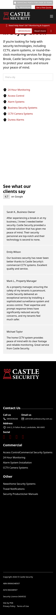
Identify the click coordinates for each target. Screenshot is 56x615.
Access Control (11, 452)
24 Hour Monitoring (14, 457)
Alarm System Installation (17, 462)
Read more (40, 30)
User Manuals (30, 494)
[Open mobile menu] (51, 16)
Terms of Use (23, 606)
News (6, 483)
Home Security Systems (22, 483)
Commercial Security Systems (35, 452)
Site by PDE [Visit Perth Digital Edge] (8, 603)
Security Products (13, 494)
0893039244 (23, 30)
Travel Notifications (14, 489)
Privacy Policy (9, 606)
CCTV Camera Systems (15, 467)
